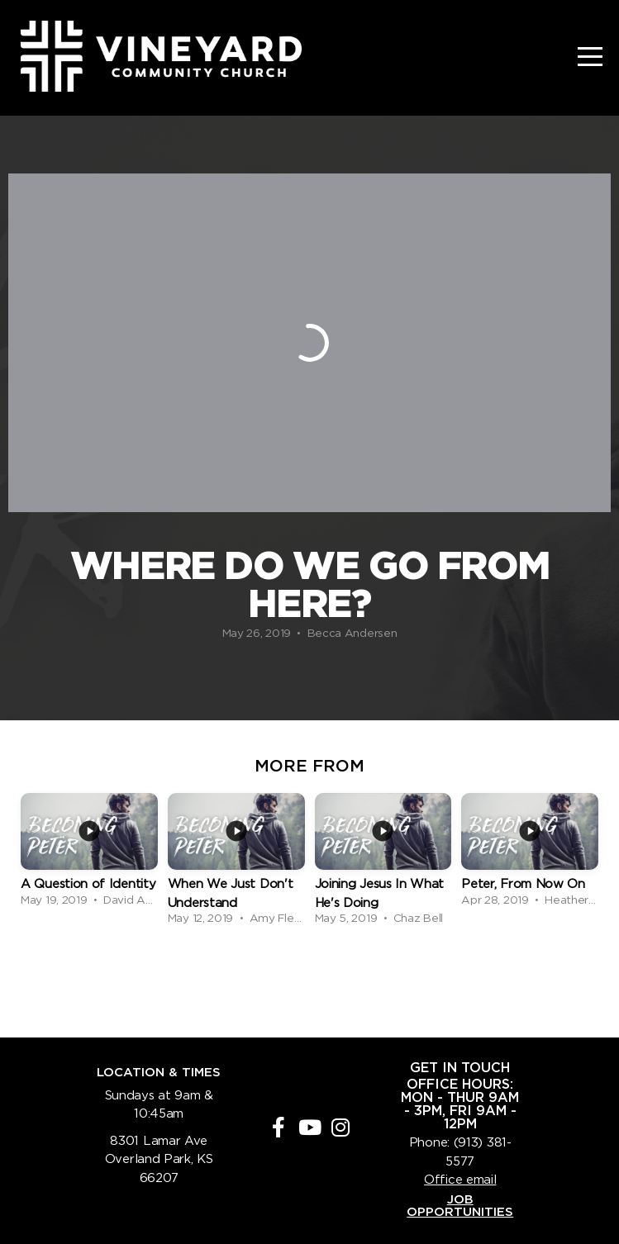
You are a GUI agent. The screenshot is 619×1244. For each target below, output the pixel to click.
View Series (309, 973)
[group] (89, 852)
